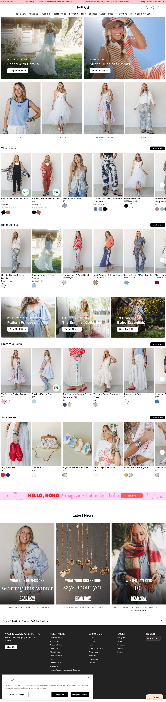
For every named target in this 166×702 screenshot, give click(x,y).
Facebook (121, 645)
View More (158, 148)
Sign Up (11, 647)
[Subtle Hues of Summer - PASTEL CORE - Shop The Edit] (124, 48)
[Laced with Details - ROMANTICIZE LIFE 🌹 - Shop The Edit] (41, 48)
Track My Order (55, 663)
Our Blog (92, 641)
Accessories (107, 14)
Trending (33, 14)
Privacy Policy (55, 652)
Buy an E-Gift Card (96, 648)
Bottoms (73, 14)
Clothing (46, 14)
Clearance (121, 14)
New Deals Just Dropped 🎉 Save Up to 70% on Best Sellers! (111, 2)
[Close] (89, 677)
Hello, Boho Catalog (140, 14)
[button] (159, 7)
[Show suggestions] (153, 638)
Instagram (121, 638)
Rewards (92, 645)
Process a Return (56, 645)
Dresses (93, 14)
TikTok (119, 641)
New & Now (20, 14)
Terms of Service (56, 656)
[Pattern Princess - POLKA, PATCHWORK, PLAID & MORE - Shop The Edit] (28, 317)
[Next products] (162, 184)
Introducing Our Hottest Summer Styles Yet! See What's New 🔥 (53, 2)
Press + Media (94, 652)
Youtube (120, 648)
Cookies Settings (17, 695)
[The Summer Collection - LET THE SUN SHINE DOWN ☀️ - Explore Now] (83, 317)
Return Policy (54, 641)
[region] (47, 687)
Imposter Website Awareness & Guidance (65, 670)
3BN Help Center (56, 638)
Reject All (60, 695)
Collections (60, 14)
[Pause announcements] (163, 2)
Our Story (92, 638)
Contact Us (54, 648)
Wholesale (92, 656)
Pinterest (120, 652)
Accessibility (54, 666)
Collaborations (94, 659)
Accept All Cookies (80, 695)
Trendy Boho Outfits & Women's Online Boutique (82, 621)
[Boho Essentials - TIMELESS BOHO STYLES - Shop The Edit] (138, 317)
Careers (92, 663)
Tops (83, 14)
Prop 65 (52, 659)
